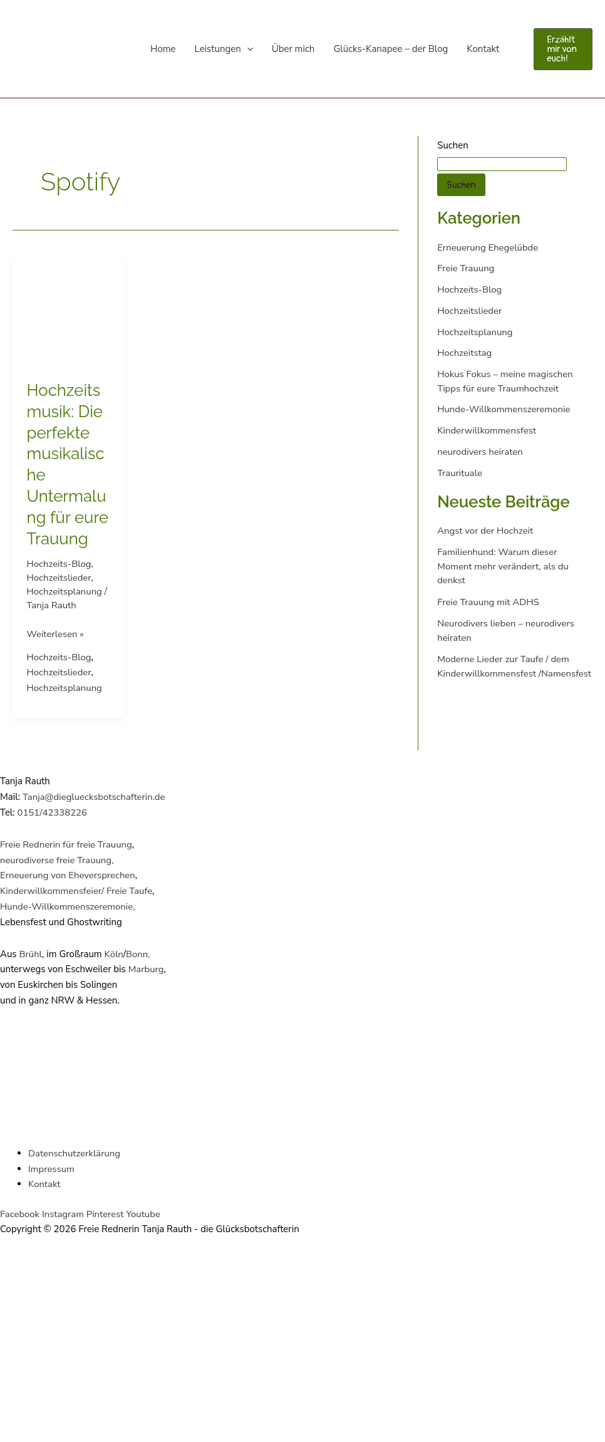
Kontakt (483, 49)
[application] (247, 49)
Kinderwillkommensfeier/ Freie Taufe (76, 890)
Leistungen (224, 49)
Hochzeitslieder (59, 577)
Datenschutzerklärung (74, 1153)
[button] (563, 49)
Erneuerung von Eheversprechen (68, 875)
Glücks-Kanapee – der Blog (390, 49)
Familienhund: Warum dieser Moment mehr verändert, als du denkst (503, 566)
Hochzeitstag (464, 352)
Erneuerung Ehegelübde (488, 247)
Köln (114, 954)
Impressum (51, 1169)
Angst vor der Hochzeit (485, 530)
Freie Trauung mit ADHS (488, 602)
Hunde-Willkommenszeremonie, (68, 906)
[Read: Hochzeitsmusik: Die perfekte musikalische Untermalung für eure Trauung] (69, 309)
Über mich (293, 49)
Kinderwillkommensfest (487, 430)
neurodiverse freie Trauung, (57, 860)
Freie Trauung (466, 268)
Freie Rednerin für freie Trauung (66, 844)
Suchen (452, 145)
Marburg (146, 969)
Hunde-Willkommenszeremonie (504, 409)
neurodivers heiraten (480, 451)
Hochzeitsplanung (65, 591)
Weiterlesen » (56, 633)
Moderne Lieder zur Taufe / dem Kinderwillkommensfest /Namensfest (503, 673)
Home (163, 49)
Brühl (30, 954)
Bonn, (139, 954)
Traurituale (459, 473)
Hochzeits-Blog (59, 564)
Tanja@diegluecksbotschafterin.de (94, 797)
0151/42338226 (53, 812)
